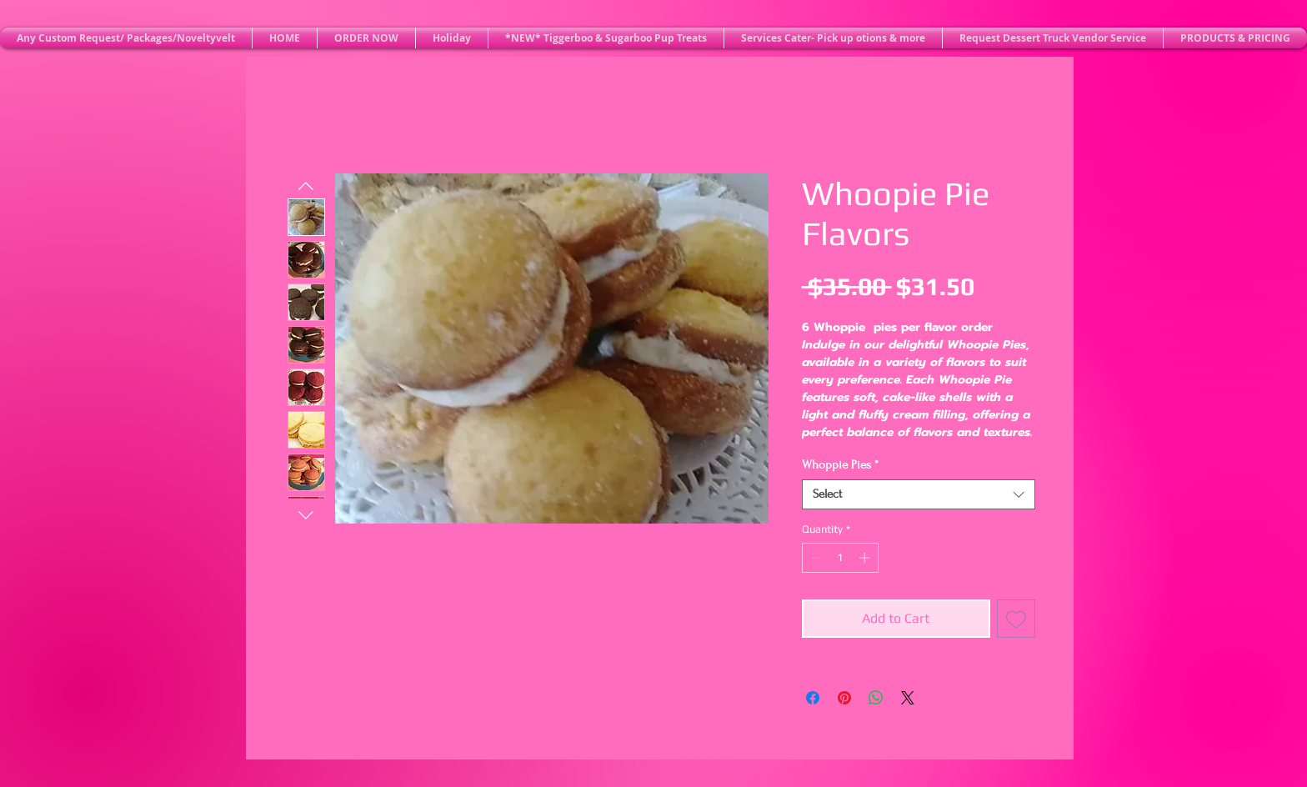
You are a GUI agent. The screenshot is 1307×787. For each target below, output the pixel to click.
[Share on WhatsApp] (876, 698)
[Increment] (866, 558)
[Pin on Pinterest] (844, 698)
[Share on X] (908, 698)
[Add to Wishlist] (1016, 618)
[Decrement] (814, 558)
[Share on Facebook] (813, 698)
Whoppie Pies (840, 465)
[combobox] (918, 494)
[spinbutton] (840, 558)
